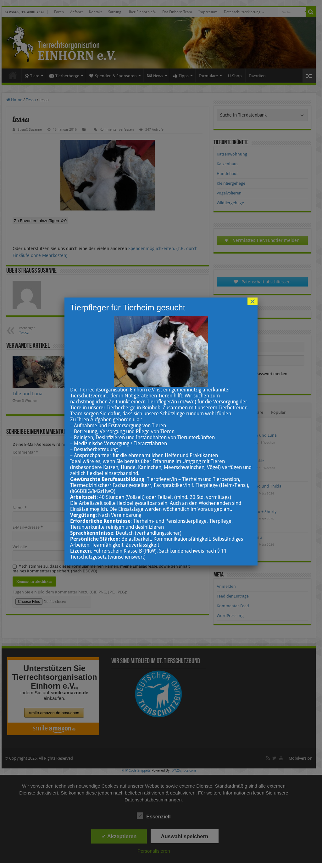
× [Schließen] (252, 301)
